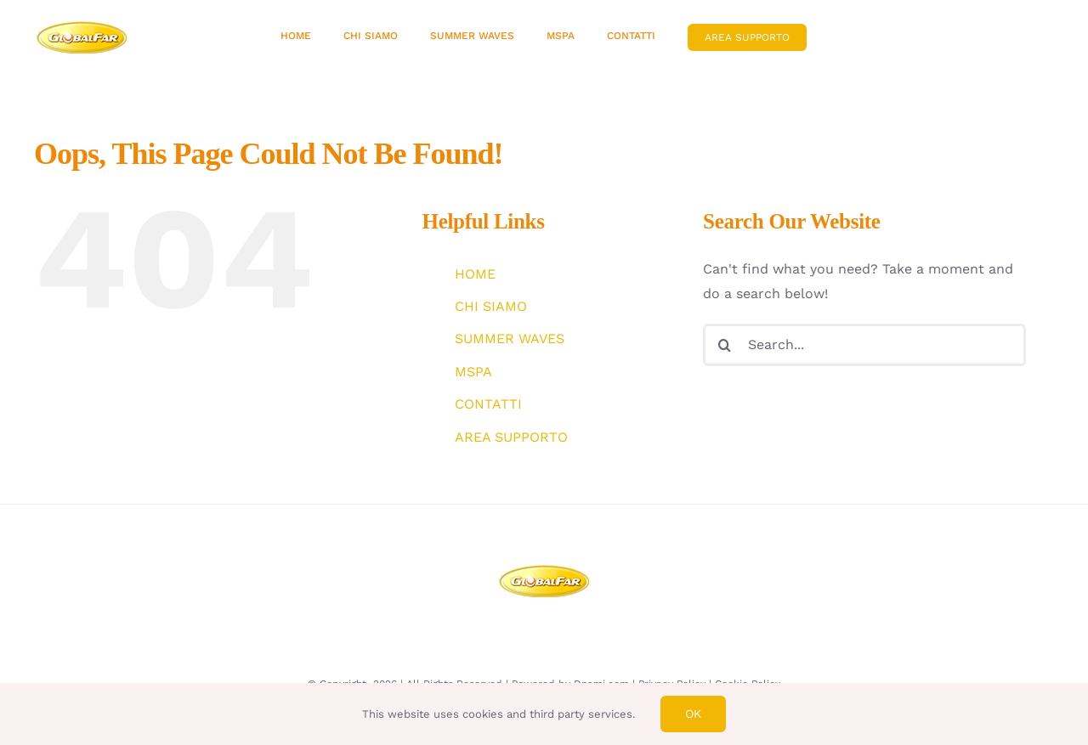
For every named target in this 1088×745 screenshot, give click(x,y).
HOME (475, 274)
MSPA (473, 372)
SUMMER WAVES (509, 338)
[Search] (724, 345)
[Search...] (864, 345)
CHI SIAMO (491, 306)
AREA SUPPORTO (511, 437)
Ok (693, 713)
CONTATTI (488, 404)
